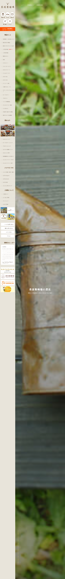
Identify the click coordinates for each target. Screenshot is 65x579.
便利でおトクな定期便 (7, 115)
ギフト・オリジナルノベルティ (8, 91)
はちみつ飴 (5, 76)
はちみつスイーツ (6, 69)
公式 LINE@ (5, 182)
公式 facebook (6, 179)
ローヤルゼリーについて (8, 142)
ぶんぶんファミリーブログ (8, 159)
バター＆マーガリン (7, 66)
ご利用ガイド (5, 194)
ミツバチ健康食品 (6, 101)
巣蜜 (4, 59)
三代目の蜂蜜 (8, 49)
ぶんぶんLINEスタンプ (7, 185)
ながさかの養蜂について (8, 149)
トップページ (23, 5)
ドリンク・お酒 (6, 83)
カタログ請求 (5, 204)
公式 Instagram (6, 175)
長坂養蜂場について (31, 5)
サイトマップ (5, 201)
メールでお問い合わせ (9, 224)
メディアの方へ (9, 232)
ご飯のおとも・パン (7, 86)
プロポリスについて (7, 146)
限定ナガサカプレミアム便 (8, 46)
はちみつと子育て (6, 152)
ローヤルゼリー (6, 94)
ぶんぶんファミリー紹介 (8, 163)
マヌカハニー (5, 63)
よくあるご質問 (6, 197)
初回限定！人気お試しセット (8, 39)
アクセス (8, 236)
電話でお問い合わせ (9, 228)
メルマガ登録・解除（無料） (8, 172)
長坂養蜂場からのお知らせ (8, 156)
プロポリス (5, 98)
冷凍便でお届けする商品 (8, 111)
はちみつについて (6, 139)
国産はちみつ (5, 56)
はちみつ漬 (5, 80)
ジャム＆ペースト (6, 73)
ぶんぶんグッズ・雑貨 (7, 105)
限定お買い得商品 (6, 42)
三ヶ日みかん (5, 108)
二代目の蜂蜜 (5, 52)
